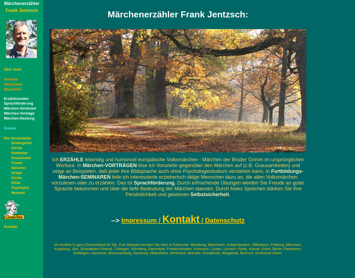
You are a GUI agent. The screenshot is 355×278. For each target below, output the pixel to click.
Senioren (18, 168)
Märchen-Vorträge (19, 113)
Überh (13, 69)
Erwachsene (21, 158)
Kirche (16, 178)
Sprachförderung (18, 103)
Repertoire (13, 89)
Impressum (139, 220)
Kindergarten (21, 143)
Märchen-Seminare (20, 108)
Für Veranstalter (17, 138)
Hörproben (13, 84)
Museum (18, 193)
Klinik (16, 183)
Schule (16, 148)
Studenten (19, 153)
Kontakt (10, 227)
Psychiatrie (20, 188)
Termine (11, 79)
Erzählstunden (16, 99)
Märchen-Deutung (19, 118)
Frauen (16, 163)
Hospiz (16, 173)
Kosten (10, 128)
